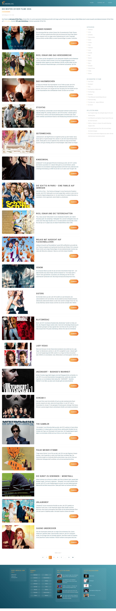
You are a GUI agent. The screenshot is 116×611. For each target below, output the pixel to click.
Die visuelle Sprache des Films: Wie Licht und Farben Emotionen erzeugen (99, 130)
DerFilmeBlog (7, 21)
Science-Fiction (91, 68)
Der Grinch (90, 104)
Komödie (89, 52)
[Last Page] (73, 557)
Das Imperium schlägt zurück (94, 89)
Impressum (13, 576)
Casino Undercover (46, 528)
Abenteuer (90, 29)
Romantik (89, 65)
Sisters (40, 293)
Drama (89, 40)
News (110, 2)
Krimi (88, 55)
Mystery (89, 60)
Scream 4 (41, 398)
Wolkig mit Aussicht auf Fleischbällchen (48, 240)
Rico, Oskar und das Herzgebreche (54, 55)
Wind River (90, 94)
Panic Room (90, 81)
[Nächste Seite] (69, 557)
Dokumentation (91, 37)
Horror (89, 50)
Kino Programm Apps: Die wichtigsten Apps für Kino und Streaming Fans (100, 114)
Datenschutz (13, 574)
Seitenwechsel (43, 133)
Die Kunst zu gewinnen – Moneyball (54, 476)
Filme (89, 45)
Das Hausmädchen (45, 81)
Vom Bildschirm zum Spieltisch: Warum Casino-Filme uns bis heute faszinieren (100, 119)
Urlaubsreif (42, 502)
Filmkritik (73, 43)
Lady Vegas (42, 346)
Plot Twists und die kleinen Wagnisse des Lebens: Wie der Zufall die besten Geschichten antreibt (100, 135)
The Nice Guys (90, 92)
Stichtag (40, 107)
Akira (88, 86)
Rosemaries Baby (91, 99)
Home (92, 2)
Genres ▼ (101, 2)
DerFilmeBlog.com (18, 570)
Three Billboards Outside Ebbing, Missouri (96, 97)
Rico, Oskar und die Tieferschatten (54, 213)
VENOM (39, 267)
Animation (90, 34)
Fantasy (89, 42)
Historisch (90, 47)
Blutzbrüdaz (42, 320)
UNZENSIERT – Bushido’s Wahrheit (53, 372)
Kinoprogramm (14, 577)
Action (89, 32)
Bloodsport (90, 84)
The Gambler (42, 424)
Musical (89, 58)
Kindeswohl (42, 159)
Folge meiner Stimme (47, 450)
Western (89, 73)
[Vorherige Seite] (43, 557)
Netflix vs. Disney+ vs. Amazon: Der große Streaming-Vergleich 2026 (99, 124)
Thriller (89, 71)
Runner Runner (44, 29)
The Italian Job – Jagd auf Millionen (95, 102)
